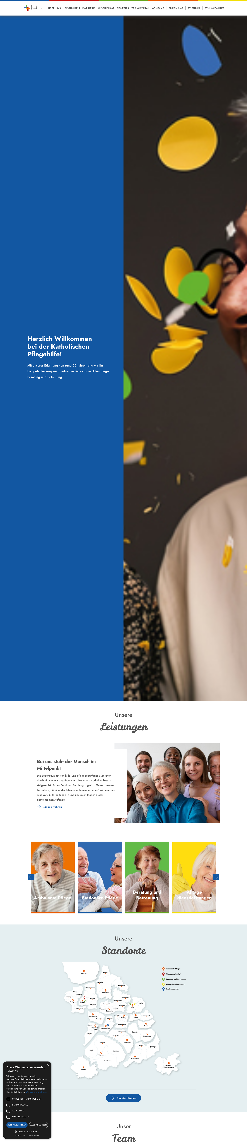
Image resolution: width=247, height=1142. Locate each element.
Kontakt (158, 8)
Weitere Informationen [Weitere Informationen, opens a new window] (36, 1092)
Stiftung (194, 8)
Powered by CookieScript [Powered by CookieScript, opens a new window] (27, 1135)
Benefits (123, 8)
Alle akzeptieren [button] (17, 1124)
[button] (27, 1131)
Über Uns (54, 8)
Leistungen (71, 8)
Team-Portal (140, 8)
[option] (53, 877)
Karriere (88, 8)
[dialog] (27, 1100)
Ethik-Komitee (214, 8)
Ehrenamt (176, 8)
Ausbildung (105, 8)
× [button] (47, 1065)
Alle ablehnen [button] (38, 1124)
